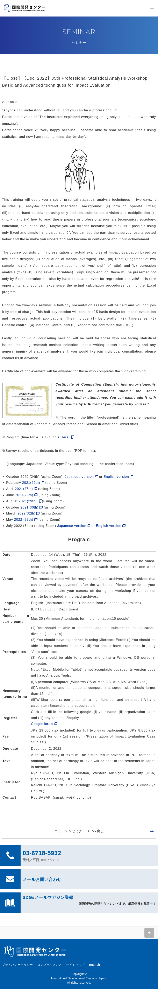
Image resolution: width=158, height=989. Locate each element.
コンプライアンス (49, 964)
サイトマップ (75, 964)
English (94, 964)
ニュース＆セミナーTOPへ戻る (79, 831)
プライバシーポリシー (17, 964)
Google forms (42, 724)
